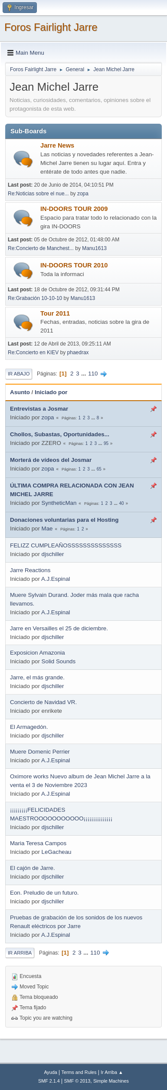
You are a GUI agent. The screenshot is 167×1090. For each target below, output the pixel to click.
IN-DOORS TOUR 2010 (74, 265)
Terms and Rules (79, 1072)
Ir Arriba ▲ (112, 1072)
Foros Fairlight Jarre (51, 27)
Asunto (20, 392)
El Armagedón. (29, 727)
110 (93, 373)
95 (106, 443)
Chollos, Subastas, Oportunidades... (59, 434)
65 (99, 469)
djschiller (53, 554)
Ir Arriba (20, 952)
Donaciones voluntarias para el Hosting (64, 520)
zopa (82, 194)
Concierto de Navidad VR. (43, 702)
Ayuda (50, 1072)
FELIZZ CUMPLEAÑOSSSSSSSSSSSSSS (65, 545)
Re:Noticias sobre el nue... (38, 194)
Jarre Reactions (30, 570)
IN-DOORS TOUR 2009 (74, 208)
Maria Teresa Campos (38, 843)
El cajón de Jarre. (32, 868)
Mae (47, 528)
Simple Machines (111, 1080)
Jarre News (57, 145)
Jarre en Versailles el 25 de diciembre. (59, 628)
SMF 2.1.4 (49, 1080)
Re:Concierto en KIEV (33, 352)
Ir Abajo (18, 373)
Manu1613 (94, 248)
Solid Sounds (59, 661)
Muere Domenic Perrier (40, 751)
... (84, 373)
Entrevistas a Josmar (39, 408)
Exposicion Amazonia (37, 652)
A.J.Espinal (55, 579)
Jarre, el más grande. (37, 677)
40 (121, 503)
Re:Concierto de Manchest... (41, 248)
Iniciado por (51, 392)
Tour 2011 (55, 313)
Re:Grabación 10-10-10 (35, 298)
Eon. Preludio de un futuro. (44, 892)
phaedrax (78, 352)
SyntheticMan (59, 503)
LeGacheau (57, 852)
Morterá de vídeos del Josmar (51, 460)
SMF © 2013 (77, 1080)
